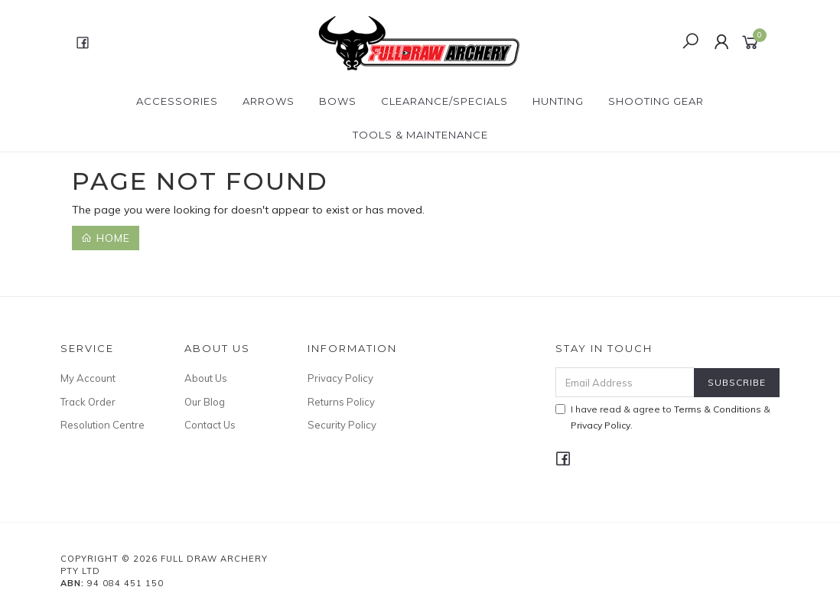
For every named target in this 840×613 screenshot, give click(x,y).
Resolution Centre (102, 425)
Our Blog (204, 402)
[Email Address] (625, 382)
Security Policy (342, 425)
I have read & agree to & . (662, 417)
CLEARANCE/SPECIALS (444, 101)
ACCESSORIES (177, 101)
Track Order (88, 402)
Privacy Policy (340, 378)
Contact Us (210, 425)
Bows (338, 101)
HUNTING (558, 101)
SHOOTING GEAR (656, 101)
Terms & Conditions (717, 409)
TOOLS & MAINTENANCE (420, 135)
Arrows (269, 101)
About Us (205, 378)
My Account (88, 378)
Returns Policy (341, 402)
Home (105, 238)
